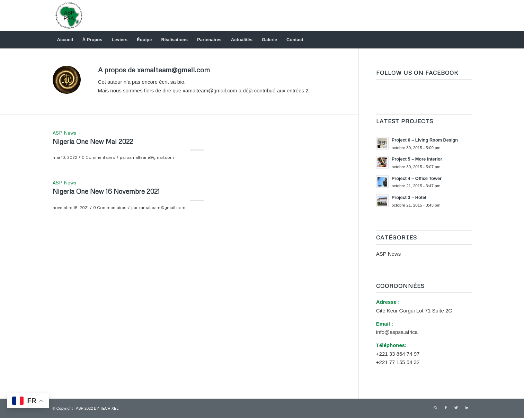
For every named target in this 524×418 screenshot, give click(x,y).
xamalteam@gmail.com (150, 157)
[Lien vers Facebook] (446, 407)
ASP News (64, 133)
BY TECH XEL (106, 408)
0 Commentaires (98, 157)
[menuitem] (65, 39)
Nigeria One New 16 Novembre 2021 (106, 191)
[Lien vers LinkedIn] (466, 407)
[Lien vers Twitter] (456, 407)
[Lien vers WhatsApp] (435, 407)
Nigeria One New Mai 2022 (93, 141)
